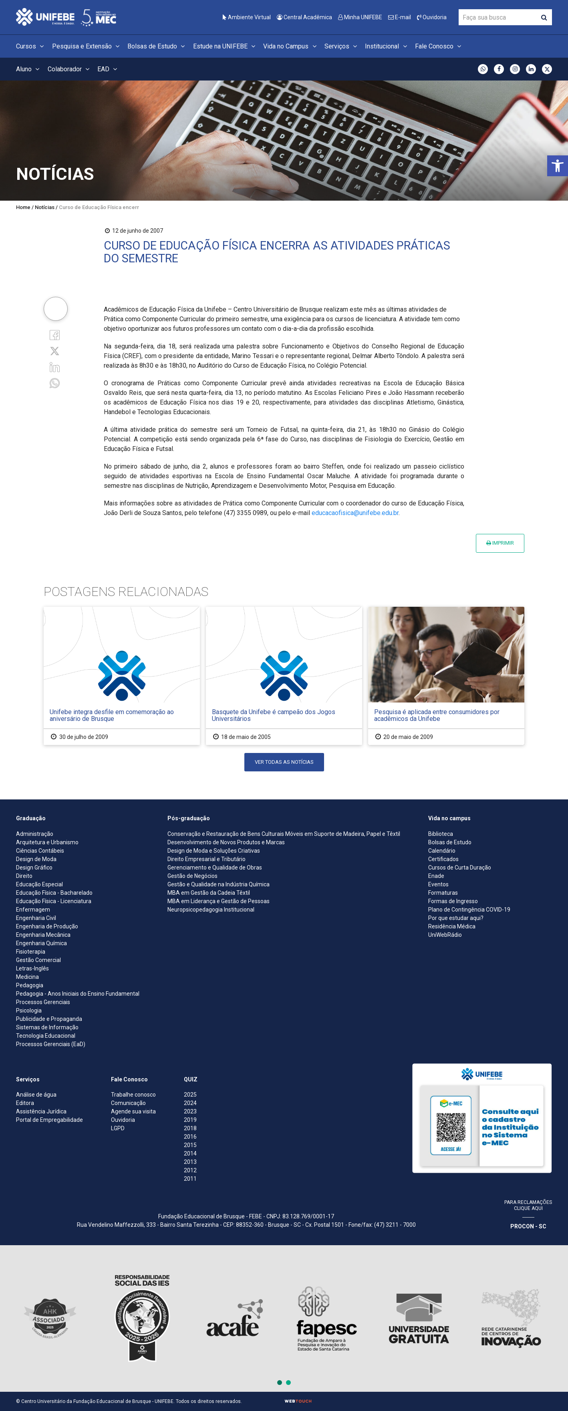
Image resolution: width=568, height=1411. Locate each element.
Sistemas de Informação (47, 1027)
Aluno (29, 69)
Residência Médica (451, 926)
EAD (108, 69)
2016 (190, 1136)
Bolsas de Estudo (157, 46)
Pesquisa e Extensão (87, 46)
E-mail (399, 17)
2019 (190, 1120)
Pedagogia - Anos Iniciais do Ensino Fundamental (77, 993)
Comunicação (128, 1103)
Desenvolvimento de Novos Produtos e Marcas (226, 842)
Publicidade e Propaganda (49, 1019)
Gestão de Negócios (192, 876)
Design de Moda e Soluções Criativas (213, 850)
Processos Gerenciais (43, 1002)
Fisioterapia (30, 951)
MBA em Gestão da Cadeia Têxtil (208, 893)
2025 (190, 1094)
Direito (24, 876)
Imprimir (500, 543)
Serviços (341, 46)
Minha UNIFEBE (360, 17)
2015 (190, 1145)
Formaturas (443, 893)
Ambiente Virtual (247, 17)
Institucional (387, 46)
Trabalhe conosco (133, 1094)
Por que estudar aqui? (455, 918)
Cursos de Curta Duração (459, 867)
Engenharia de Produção (47, 926)
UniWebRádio (445, 935)
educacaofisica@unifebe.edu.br (355, 513)
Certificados (443, 859)
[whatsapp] (55, 382)
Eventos (438, 884)
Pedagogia (29, 985)
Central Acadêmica (304, 17)
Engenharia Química (41, 943)
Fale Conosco (439, 46)
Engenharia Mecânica (43, 935)
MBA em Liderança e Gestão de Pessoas (218, 901)
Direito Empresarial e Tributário (206, 859)
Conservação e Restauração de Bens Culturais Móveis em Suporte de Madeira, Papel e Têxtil (283, 834)
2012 (190, 1170)
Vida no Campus (290, 46)
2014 (190, 1153)
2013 (190, 1162)
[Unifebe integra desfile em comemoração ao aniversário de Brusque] (122, 676)
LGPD (118, 1128)
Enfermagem (33, 909)
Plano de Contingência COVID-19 (469, 909)
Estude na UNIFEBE (225, 46)
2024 (190, 1103)
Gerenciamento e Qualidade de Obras (214, 867)
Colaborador (70, 69)
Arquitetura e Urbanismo (47, 842)
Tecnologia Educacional (45, 1036)
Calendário (441, 850)
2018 (190, 1128)
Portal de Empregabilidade (49, 1120)
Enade (436, 876)
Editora (25, 1103)
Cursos (31, 46)
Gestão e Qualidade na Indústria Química (218, 884)
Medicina (27, 977)
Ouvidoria (432, 17)
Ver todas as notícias (284, 762)
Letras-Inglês (32, 968)
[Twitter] (55, 350)
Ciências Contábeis (40, 850)
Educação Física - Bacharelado (54, 893)
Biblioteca (440, 834)
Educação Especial (39, 884)
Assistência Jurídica (41, 1111)
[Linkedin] (55, 366)
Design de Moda (36, 859)
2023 (190, 1111)
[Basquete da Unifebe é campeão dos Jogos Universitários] (284, 676)
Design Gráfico (34, 867)
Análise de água (36, 1094)
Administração (34, 834)
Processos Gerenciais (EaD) (50, 1044)
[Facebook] (55, 334)
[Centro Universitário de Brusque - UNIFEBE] (66, 16)
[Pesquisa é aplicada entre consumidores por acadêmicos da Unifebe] (446, 676)
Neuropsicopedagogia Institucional (210, 909)
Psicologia (29, 1010)
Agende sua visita (133, 1111)
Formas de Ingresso (453, 901)
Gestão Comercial (38, 960)
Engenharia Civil (36, 918)
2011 (190, 1178)
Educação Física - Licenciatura (53, 901)
